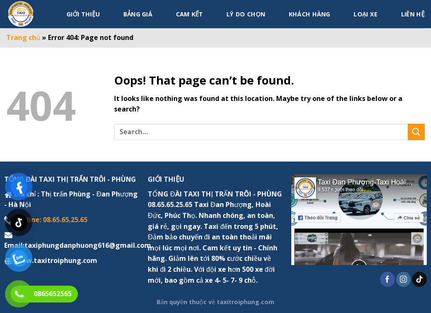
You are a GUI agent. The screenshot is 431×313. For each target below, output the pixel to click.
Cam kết (189, 14)
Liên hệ (413, 14)
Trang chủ (23, 37)
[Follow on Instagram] (403, 279)
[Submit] (416, 132)
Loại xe (366, 14)
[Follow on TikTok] (419, 279)
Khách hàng (309, 14)
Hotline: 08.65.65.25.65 (51, 219)
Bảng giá (137, 14)
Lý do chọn (245, 14)
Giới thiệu (83, 14)
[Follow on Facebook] (387, 279)
